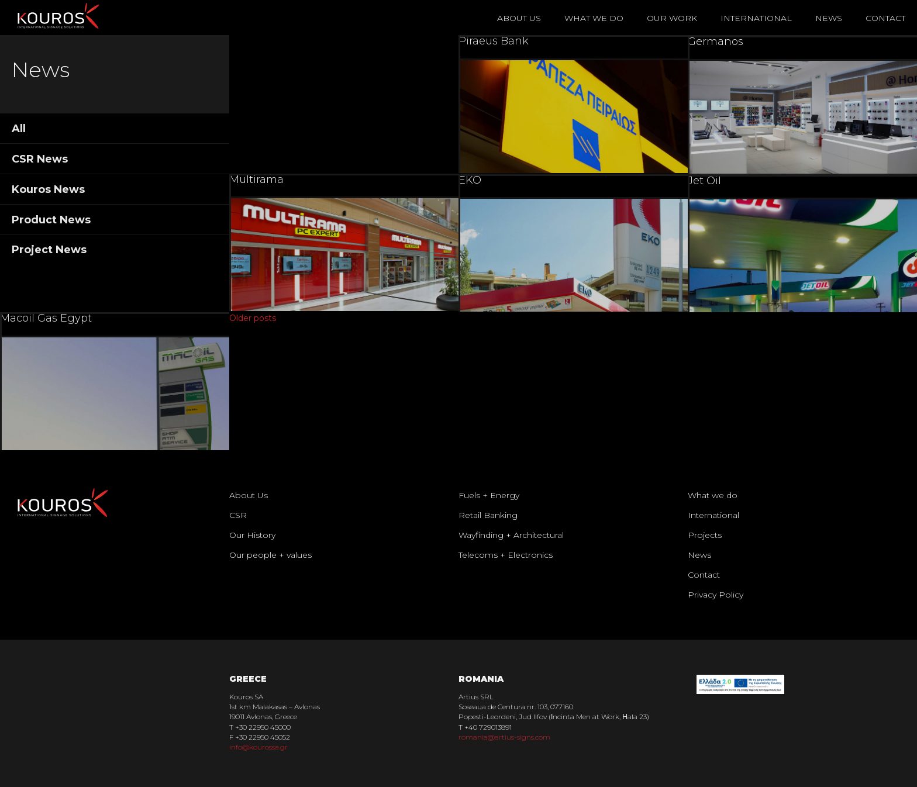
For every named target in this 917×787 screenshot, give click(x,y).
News (828, 18)
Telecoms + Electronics (505, 555)
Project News (49, 249)
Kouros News (48, 189)
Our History (252, 535)
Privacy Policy (715, 594)
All (19, 128)
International (756, 18)
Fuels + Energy (488, 495)
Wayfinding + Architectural (511, 535)
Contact (885, 18)
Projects (705, 535)
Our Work (672, 18)
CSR (238, 515)
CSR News (40, 159)
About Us (519, 18)
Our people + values (270, 555)
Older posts (252, 318)
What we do (712, 495)
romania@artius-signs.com (504, 737)
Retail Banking (488, 515)
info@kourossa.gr (258, 747)
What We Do (593, 18)
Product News (51, 219)
